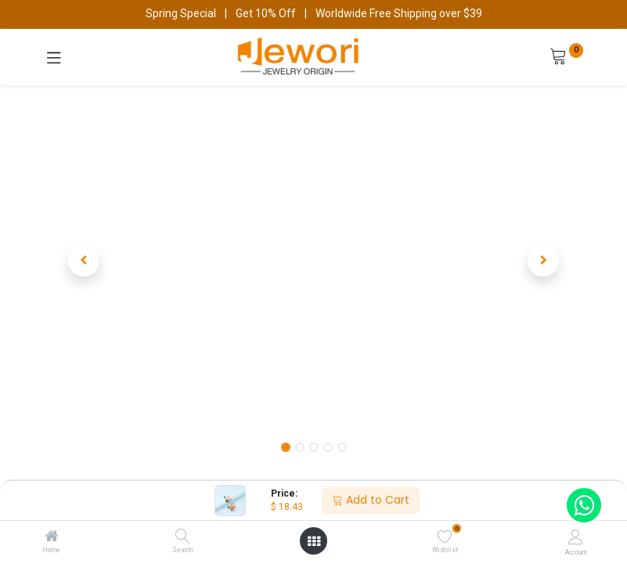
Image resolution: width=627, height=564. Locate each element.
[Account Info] (575, 537)
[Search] (182, 537)
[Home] (52, 537)
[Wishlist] (445, 536)
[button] (84, 261)
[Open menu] (314, 541)
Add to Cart (370, 500)
